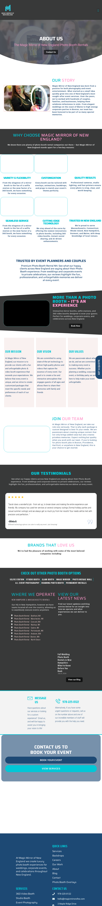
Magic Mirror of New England (8, 14)
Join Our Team (75, 456)
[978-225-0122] (57, 707)
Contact (56, 884)
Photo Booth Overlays (64, 888)
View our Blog (74, 686)
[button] (98, 10)
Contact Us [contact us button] (51, 52)
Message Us (40, 706)
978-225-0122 (70, 708)
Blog (54, 879)
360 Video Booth (25, 900)
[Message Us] (30, 704)
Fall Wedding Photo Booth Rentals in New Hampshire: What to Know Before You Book (64, 669)
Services (57, 857)
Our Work (57, 871)
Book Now (75, 326)
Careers (56, 866)
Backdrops (58, 862)
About (55, 875)
